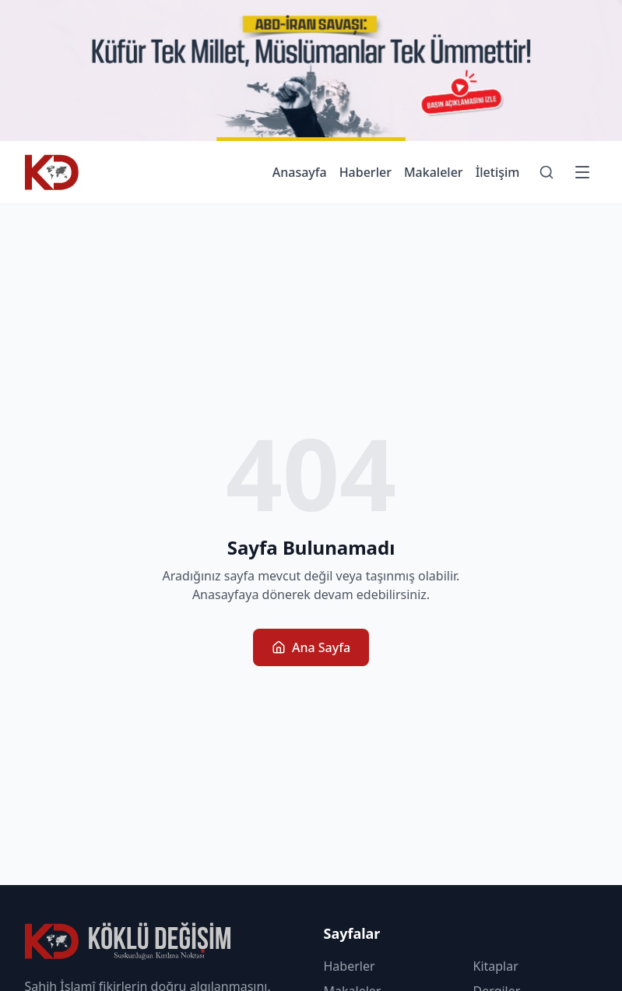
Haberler (365, 172)
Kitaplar (495, 966)
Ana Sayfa (311, 647)
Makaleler (433, 172)
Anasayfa (299, 172)
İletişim (498, 172)
